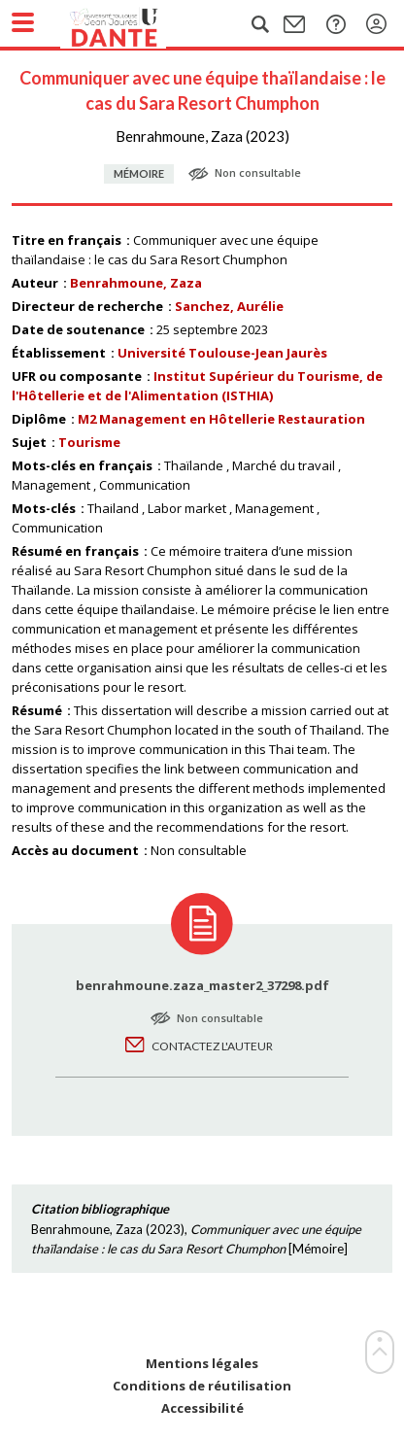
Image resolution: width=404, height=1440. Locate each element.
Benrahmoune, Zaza (136, 282)
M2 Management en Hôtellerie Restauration (221, 419)
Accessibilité (202, 1408)
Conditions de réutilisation (202, 1386)
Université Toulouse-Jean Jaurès (222, 352)
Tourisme (89, 442)
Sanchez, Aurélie (229, 306)
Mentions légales (202, 1363)
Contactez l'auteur (212, 1046)
